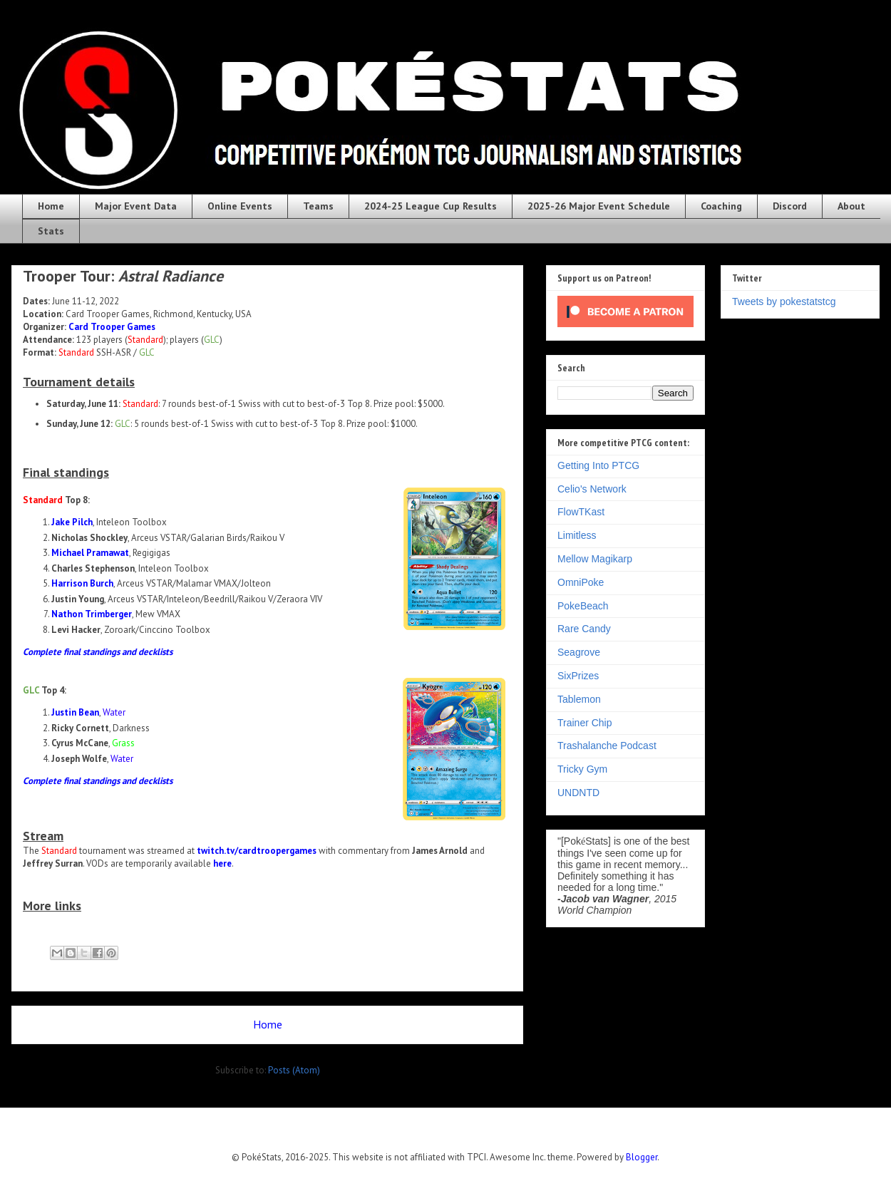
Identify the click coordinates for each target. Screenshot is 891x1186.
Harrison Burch (82, 583)
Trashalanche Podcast (606, 745)
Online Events (239, 206)
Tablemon (579, 699)
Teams (318, 206)
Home (51, 206)
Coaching (721, 206)
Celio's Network (592, 489)
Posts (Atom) (294, 1070)
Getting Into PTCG (598, 465)
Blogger (641, 1157)
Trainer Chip (584, 722)
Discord (790, 206)
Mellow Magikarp (594, 558)
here (222, 863)
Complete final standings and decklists (97, 652)
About (851, 206)
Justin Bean (75, 712)
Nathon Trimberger (91, 614)
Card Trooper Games (111, 327)
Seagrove (578, 652)
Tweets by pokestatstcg (784, 301)
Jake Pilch (72, 522)
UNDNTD (578, 792)
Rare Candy (584, 628)
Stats (51, 231)
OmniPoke (580, 582)
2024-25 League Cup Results (430, 206)
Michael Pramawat (90, 553)
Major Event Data (136, 206)
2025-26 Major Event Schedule (598, 206)
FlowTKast (580, 511)
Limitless (576, 535)
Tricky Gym (582, 769)
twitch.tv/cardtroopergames (256, 851)
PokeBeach (583, 606)
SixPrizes (578, 675)
